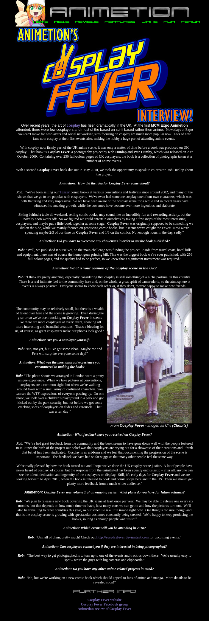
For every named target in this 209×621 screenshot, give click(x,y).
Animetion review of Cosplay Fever (104, 609)
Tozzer (65, 192)
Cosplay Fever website (104, 600)
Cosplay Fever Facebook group (104, 604)
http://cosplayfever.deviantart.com (122, 537)
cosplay (73, 125)
